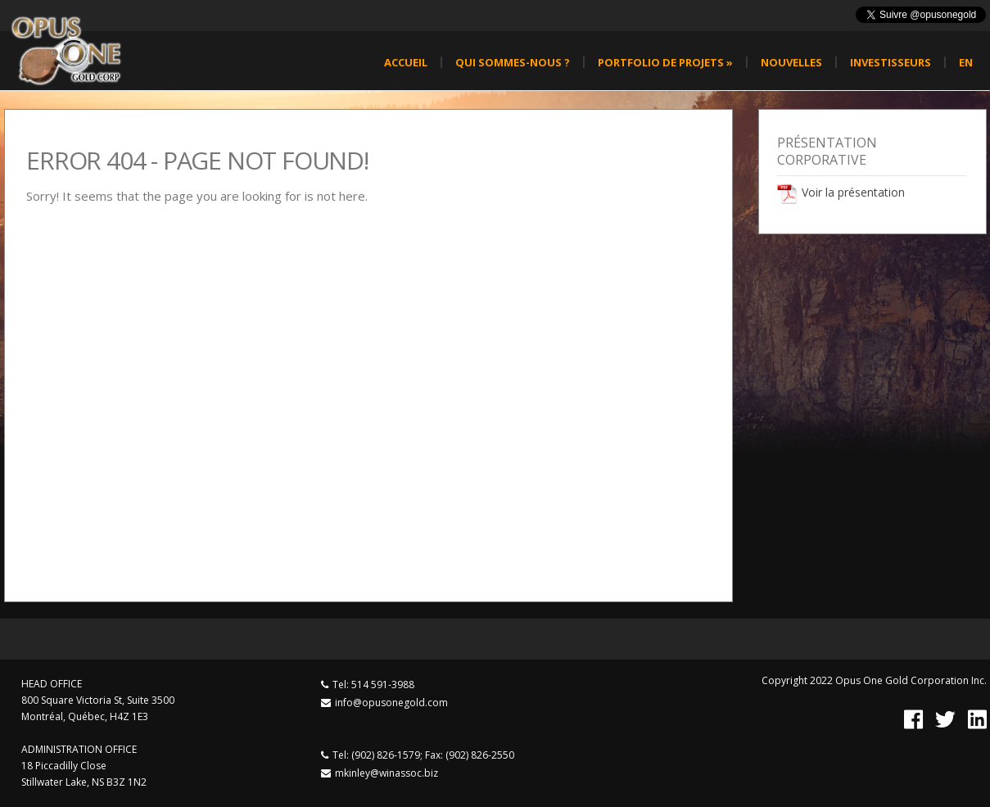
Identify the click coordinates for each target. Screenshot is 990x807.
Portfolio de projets (665, 62)
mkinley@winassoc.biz (386, 773)
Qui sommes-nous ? (512, 62)
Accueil (405, 62)
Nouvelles (791, 62)
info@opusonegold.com (391, 703)
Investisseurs (890, 62)
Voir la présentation (853, 192)
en (966, 62)
